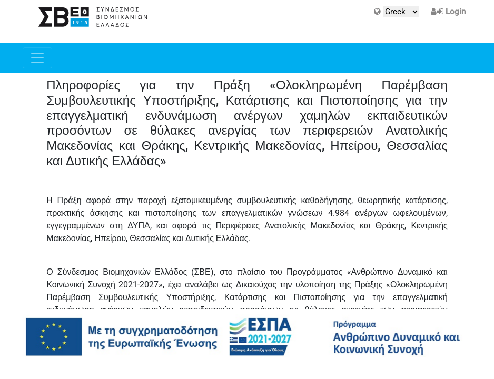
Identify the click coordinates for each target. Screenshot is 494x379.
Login (456, 11)
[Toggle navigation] (37, 57)
